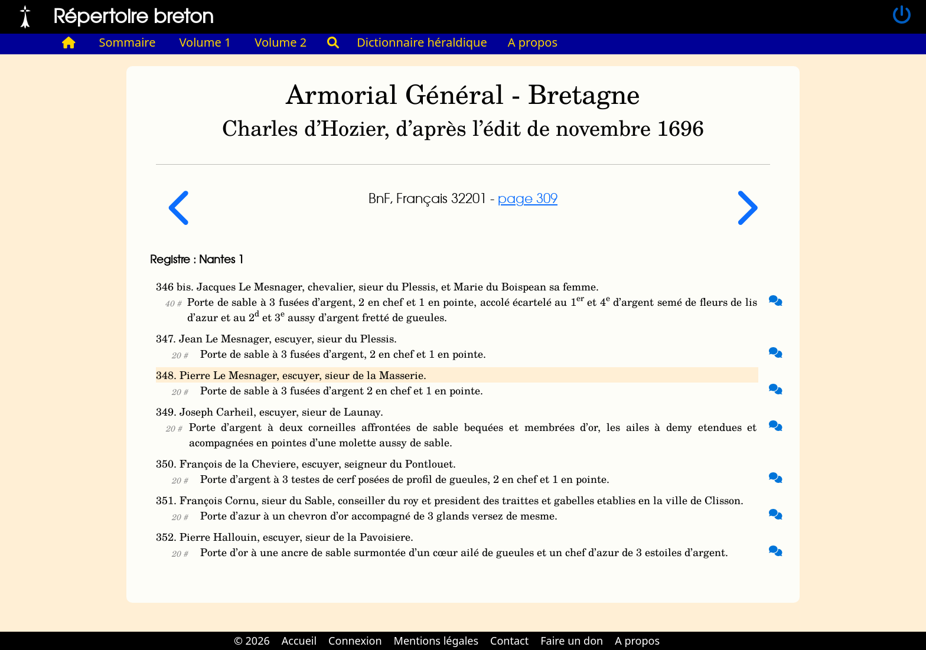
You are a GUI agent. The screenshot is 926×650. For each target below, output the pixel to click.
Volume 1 (205, 42)
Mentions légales (436, 640)
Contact (509, 640)
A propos (532, 42)
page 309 (527, 197)
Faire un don (571, 640)
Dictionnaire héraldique (422, 42)
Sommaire (127, 42)
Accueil (299, 640)
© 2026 (252, 640)
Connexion (355, 640)
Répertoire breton (133, 15)
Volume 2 (281, 42)
